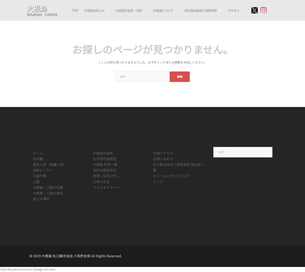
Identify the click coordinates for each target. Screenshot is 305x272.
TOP (75, 10)
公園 (36, 181)
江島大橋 (39, 175)
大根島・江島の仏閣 (48, 187)
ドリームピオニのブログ (171, 175)
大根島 (36, 8)
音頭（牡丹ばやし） (108, 175)
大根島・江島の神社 (48, 192)
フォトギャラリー (106, 187)
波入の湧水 (41, 198)
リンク (158, 181)
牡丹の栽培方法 (104, 170)
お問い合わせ (163, 158)
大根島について (163, 10)
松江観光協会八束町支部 (200, 10)
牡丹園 (38, 158)
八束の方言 (101, 181)
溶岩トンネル (43, 170)
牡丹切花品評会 (104, 158)
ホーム (38, 153)
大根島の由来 (103, 153)
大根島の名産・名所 (128, 10)
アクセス (233, 10)
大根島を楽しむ (94, 10)
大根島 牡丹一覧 (105, 164)
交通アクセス (163, 153)
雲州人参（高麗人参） (49, 164)
